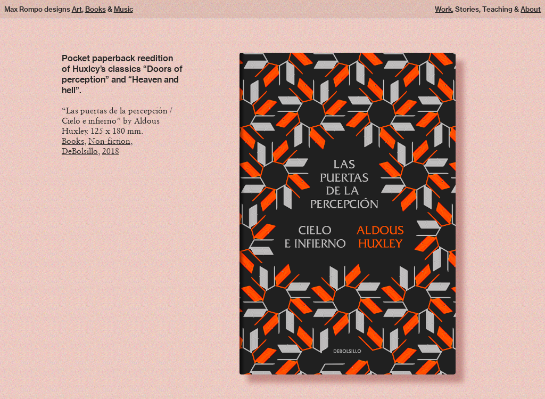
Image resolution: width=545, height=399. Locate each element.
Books (95, 9)
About (531, 9)
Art (77, 9)
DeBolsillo (80, 151)
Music (123, 9)
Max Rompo (23, 9)
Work (443, 9)
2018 (110, 151)
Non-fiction (109, 141)
